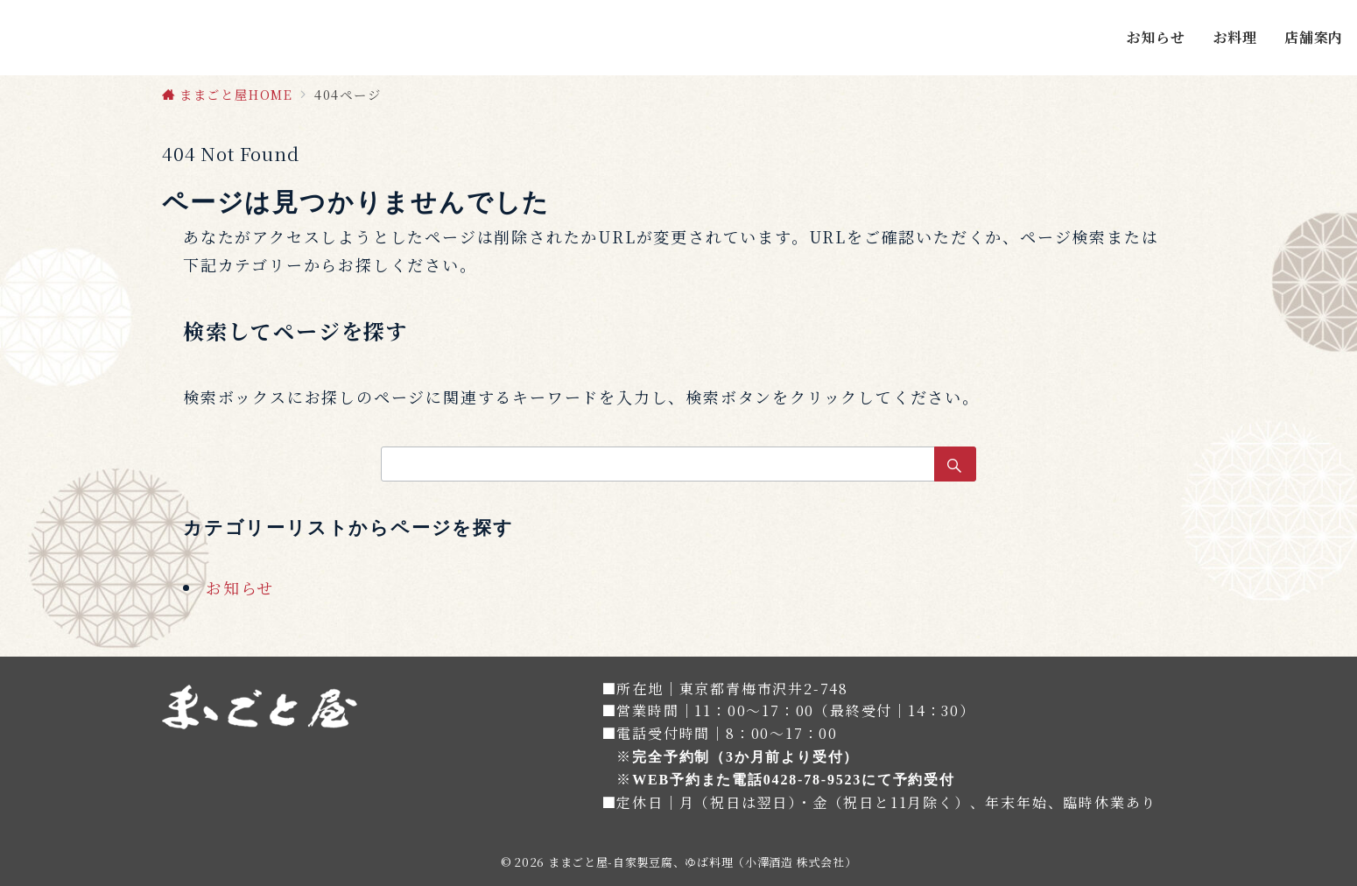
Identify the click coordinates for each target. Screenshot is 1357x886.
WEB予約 (666, 779)
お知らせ (240, 587)
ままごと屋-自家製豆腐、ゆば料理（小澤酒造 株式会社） (702, 862)
